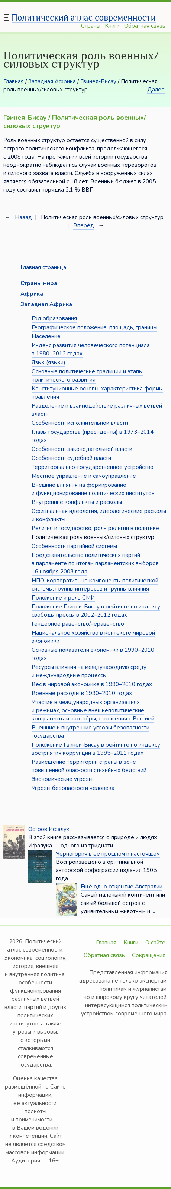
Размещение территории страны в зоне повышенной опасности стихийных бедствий (89, 766)
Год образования (54, 318)
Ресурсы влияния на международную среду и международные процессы (89, 671)
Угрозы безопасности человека (73, 788)
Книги (112, 25)
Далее (156, 89)
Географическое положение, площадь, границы (94, 327)
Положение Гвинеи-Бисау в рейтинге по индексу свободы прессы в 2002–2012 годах (96, 611)
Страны (90, 25)
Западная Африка (52, 81)
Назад (23, 217)
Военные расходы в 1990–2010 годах (82, 693)
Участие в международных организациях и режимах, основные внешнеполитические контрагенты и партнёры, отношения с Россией (93, 710)
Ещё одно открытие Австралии (121, 886)
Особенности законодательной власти (82, 449)
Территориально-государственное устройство (93, 467)
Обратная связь (144, 25)
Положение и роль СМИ (63, 597)
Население (46, 336)
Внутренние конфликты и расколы (77, 502)
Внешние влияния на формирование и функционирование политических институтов (93, 489)
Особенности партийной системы (74, 546)
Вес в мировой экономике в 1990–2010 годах (92, 684)
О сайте (155, 942)
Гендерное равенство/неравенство (78, 624)
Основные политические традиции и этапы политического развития (87, 375)
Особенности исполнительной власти (80, 423)
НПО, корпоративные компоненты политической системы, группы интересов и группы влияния (95, 584)
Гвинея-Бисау (98, 81)
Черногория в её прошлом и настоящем (108, 853)
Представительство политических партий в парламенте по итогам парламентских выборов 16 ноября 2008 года (95, 563)
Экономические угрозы (62, 779)
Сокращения (148, 955)
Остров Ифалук (49, 829)
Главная (13, 81)
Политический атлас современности (84, 17)
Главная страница (43, 267)
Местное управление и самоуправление (84, 476)
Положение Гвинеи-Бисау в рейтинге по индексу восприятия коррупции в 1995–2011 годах (96, 749)
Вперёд (83, 225)
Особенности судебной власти (71, 458)
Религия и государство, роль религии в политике (95, 528)
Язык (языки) (48, 362)
